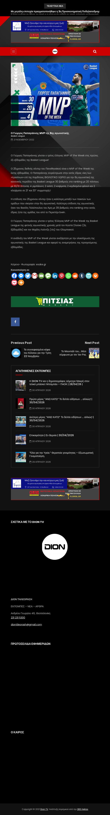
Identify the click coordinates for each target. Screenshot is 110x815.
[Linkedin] (55, 276)
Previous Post (21, 343)
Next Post (92, 343)
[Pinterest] (62, 276)
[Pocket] (14, 282)
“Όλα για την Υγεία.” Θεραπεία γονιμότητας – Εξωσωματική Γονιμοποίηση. (61, 454)
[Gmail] (35, 276)
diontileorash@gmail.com (26, 624)
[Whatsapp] (68, 276)
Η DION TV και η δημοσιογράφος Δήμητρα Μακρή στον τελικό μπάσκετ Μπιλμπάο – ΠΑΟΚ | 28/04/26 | (59, 382)
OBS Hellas (82, 809)
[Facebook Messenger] (21, 276)
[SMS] (48, 276)
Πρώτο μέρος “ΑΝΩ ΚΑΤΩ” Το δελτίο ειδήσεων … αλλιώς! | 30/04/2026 (60, 400)
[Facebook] (14, 276)
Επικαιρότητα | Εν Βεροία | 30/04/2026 (51, 435)
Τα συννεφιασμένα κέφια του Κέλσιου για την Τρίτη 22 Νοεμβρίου (37, 353)
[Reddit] (75, 276)
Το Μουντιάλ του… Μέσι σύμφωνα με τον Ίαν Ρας (72, 353)
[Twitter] (28, 276)
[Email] (41, 276)
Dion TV (44, 809)
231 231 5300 (18, 617)
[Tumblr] (82, 276)
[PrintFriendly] (89, 276)
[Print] (95, 276)
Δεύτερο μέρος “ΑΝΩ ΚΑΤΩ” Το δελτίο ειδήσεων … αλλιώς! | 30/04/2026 (61, 418)
